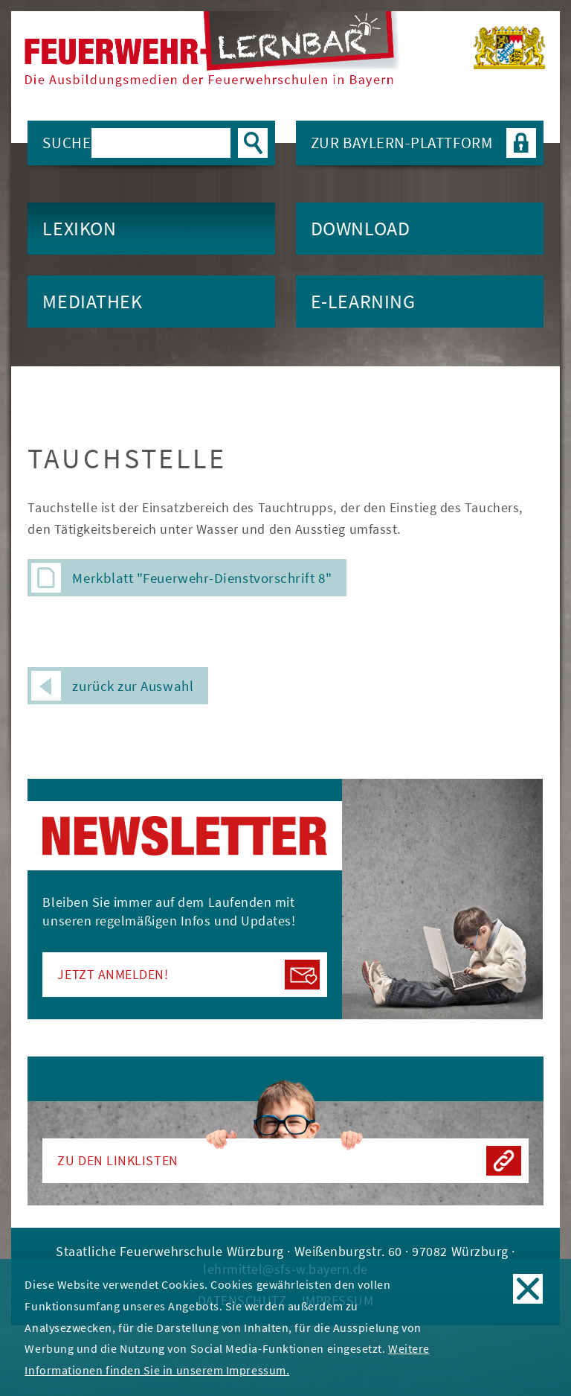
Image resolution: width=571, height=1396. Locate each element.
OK (528, 1289)
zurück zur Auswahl (112, 686)
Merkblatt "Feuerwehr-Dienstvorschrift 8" (202, 578)
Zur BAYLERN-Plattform (423, 143)
